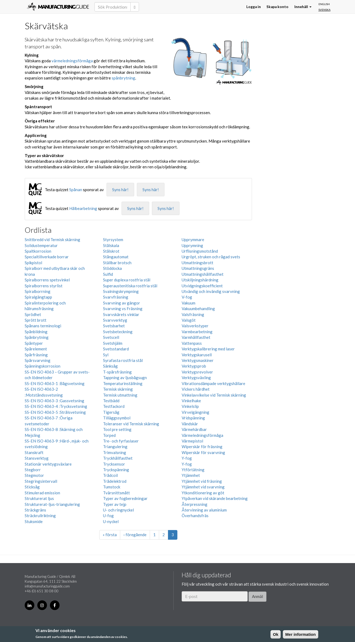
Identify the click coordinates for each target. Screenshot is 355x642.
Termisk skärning (118, 389)
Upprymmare (193, 239)
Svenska (325, 9)
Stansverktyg (37, 458)
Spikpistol (33, 262)
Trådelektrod (114, 481)
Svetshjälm (112, 343)
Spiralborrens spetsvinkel (47, 279)
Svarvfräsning (115, 297)
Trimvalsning (114, 452)
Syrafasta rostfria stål (123, 360)
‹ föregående (135, 534)
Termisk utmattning (120, 395)
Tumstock (111, 486)
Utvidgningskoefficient (202, 285)
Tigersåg (111, 412)
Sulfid (108, 274)
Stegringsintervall (41, 481)
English (324, 4)
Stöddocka (112, 268)
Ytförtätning (193, 469)
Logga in (253, 7)
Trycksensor (114, 464)
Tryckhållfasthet (118, 458)
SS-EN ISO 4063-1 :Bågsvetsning (55, 383)
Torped (109, 435)
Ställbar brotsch (117, 262)
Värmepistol (192, 440)
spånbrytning (123, 77)
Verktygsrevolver (197, 371)
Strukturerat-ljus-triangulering (52, 504)
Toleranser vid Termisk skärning (131, 423)
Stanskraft (34, 452)
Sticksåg (32, 486)
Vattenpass (192, 343)
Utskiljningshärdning (200, 279)
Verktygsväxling (196, 377)
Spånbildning (36, 331)
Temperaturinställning (122, 383)
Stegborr (33, 469)
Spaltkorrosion (38, 251)
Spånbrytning (37, 337)
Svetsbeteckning (118, 331)
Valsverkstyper (195, 325)
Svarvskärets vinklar (121, 314)
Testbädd (111, 400)
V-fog (187, 297)
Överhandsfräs (195, 515)
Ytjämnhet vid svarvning (203, 486)
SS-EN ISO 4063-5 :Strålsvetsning (55, 412)
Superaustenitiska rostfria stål (130, 285)
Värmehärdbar (194, 429)
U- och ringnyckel (118, 509)
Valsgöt (189, 320)
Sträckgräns (35, 509)
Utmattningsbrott (197, 262)
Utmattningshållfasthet (203, 274)
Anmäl (257, 596)
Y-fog (187, 458)
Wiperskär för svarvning (203, 452)
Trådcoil (110, 475)
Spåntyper (34, 343)
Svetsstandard (116, 348)
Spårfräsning (36, 354)
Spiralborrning (37, 291)
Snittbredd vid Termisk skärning (52, 239)
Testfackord (114, 406)
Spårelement (36, 348)
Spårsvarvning (37, 360)
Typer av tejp (114, 504)
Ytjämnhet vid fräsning (202, 481)
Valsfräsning (193, 314)
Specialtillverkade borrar (47, 256)
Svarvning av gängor (121, 302)
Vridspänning (193, 417)
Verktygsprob (194, 366)
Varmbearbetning (197, 331)
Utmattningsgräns (198, 268)
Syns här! (120, 189)
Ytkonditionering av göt (203, 492)
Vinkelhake (191, 400)
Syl (105, 354)
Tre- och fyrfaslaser (121, 440)
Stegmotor (34, 475)
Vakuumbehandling (198, 308)
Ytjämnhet (191, 475)
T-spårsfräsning (117, 371)
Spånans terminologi (43, 325)
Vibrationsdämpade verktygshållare (213, 383)
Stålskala (111, 245)
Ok (275, 634)
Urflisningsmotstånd (200, 251)
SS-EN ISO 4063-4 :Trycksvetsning (56, 406)
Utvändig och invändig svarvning (211, 291)
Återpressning (194, 504)
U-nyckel (111, 521)
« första (110, 534)
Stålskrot (111, 251)
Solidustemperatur (41, 245)
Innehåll (303, 7)
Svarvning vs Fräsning (122, 308)
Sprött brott (35, 320)
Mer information (300, 634)
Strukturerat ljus (39, 498)
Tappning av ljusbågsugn (125, 377)
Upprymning (192, 245)
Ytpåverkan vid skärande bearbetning (215, 498)
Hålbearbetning (83, 208)
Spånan (75, 189)
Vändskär (190, 423)
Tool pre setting (117, 429)
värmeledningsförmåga (72, 60)
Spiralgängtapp (38, 297)
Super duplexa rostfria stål (126, 279)
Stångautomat (116, 256)
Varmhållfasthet (196, 337)
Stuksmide (34, 521)
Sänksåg (110, 366)
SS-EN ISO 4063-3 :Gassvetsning (54, 400)
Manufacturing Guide (58, 6)
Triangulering (115, 446)
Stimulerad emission (42, 492)
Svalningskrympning (121, 291)
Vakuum (188, 302)
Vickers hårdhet (196, 389)
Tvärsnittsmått (116, 492)
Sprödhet (33, 314)
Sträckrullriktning (40, 515)
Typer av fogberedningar (125, 498)
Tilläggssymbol (116, 417)
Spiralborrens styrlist (44, 285)
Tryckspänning (116, 469)
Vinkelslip (190, 406)
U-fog (108, 515)
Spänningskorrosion (42, 366)
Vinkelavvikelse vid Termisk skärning (214, 395)
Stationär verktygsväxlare (48, 464)
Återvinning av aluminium (204, 509)
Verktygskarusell (197, 354)
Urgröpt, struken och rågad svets (211, 256)
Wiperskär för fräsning (202, 446)
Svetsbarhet (114, 325)
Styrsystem (113, 239)
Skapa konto (277, 7)
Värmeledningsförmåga (202, 435)
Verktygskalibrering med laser (208, 348)
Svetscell (111, 337)
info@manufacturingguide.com (47, 586)
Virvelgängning (195, 412)
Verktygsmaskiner (198, 360)
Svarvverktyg (115, 320)
